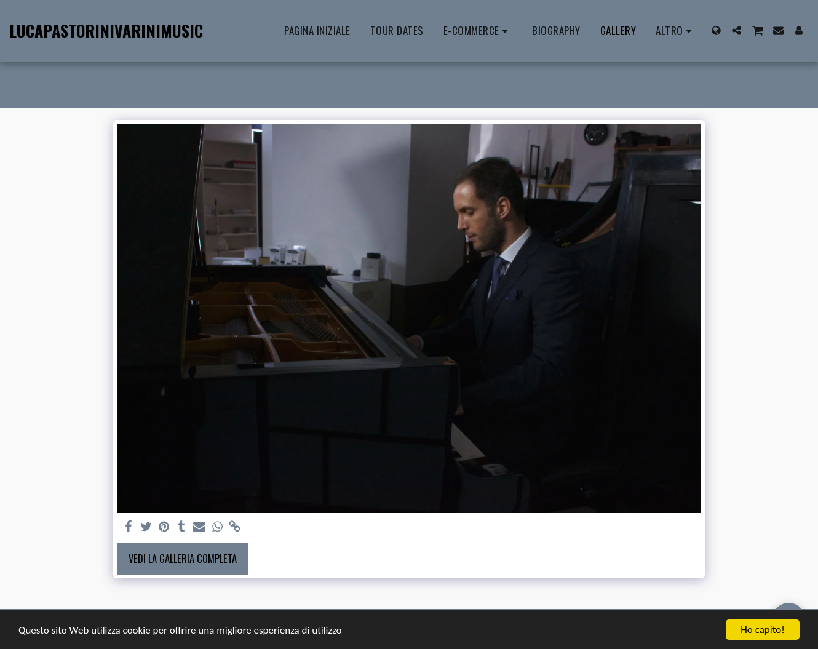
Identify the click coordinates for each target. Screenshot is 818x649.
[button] (736, 30)
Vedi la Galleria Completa (183, 558)
